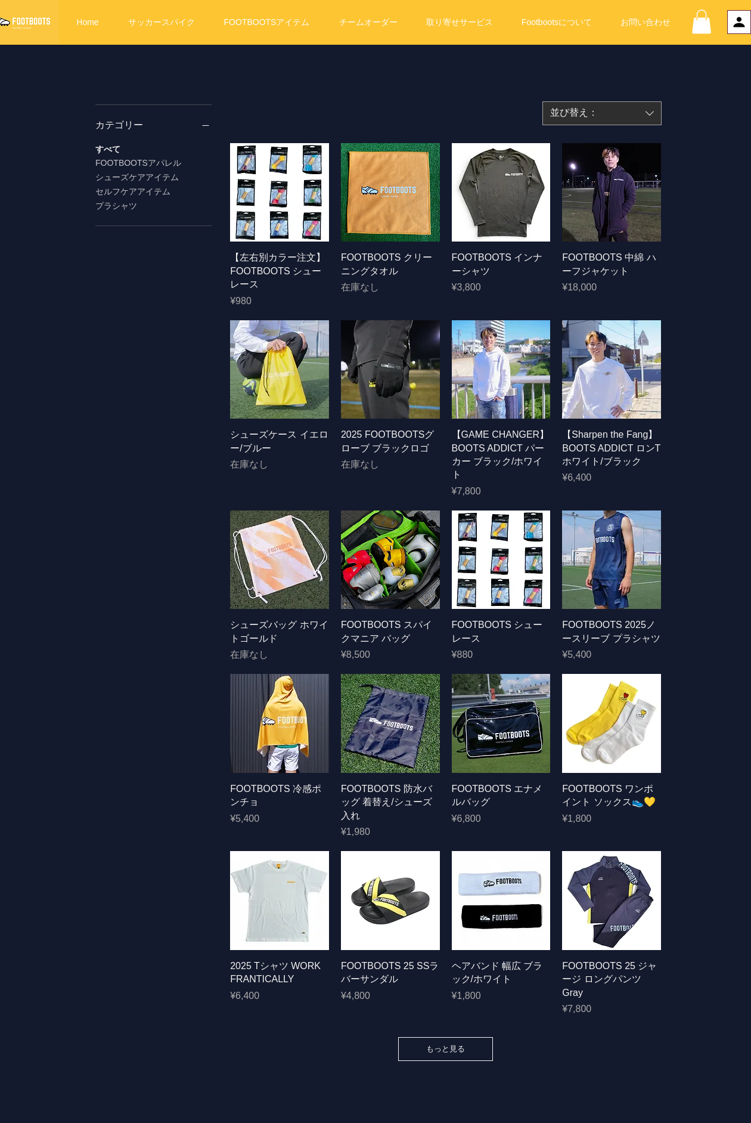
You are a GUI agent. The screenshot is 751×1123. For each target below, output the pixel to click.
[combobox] (602, 113)
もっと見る (445, 1048)
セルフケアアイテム (132, 190)
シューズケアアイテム (137, 176)
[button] (701, 22)
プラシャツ (116, 205)
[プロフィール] (739, 22)
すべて (107, 148)
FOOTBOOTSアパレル (138, 162)
